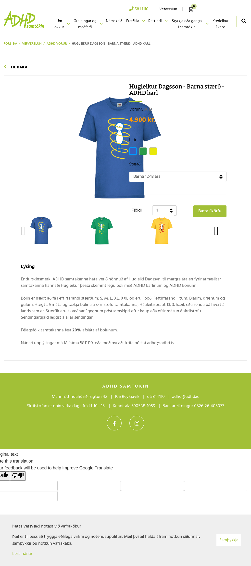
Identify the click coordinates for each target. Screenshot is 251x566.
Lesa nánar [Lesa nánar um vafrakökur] (22, 553)
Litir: (133, 140)
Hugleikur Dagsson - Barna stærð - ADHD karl (111, 44)
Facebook (114, 423)
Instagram (136, 423)
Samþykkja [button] (228, 540)
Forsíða (10, 44)
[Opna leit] (244, 20)
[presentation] (23, 231)
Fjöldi (137, 210)
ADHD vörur (57, 44)
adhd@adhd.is (186, 396)
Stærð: (135, 164)
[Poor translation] (18, 476)
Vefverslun (32, 44)
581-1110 (157, 396)
